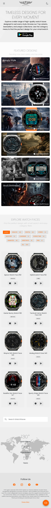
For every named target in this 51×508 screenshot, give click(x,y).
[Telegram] (29, 485)
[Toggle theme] (47, 3)
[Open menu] (4, 3)
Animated (13, 241)
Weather (11, 236)
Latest (6, 232)
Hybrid (42, 232)
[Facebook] (14, 485)
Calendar (24, 236)
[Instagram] (22, 485)
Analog (17, 232)
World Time (39, 236)
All (25, 245)
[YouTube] (37, 485)
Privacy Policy (25, 502)
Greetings (27, 241)
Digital (30, 232)
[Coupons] (46, 503)
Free (40, 241)
